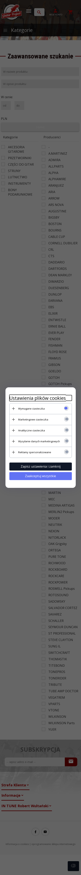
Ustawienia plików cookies (37, 398)
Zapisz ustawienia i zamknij (41, 466)
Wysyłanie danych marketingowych (39, 441)
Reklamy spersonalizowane (34, 452)
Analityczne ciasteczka (31, 430)
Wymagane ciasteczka (31, 408)
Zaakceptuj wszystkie (40, 476)
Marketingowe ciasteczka (33, 419)
